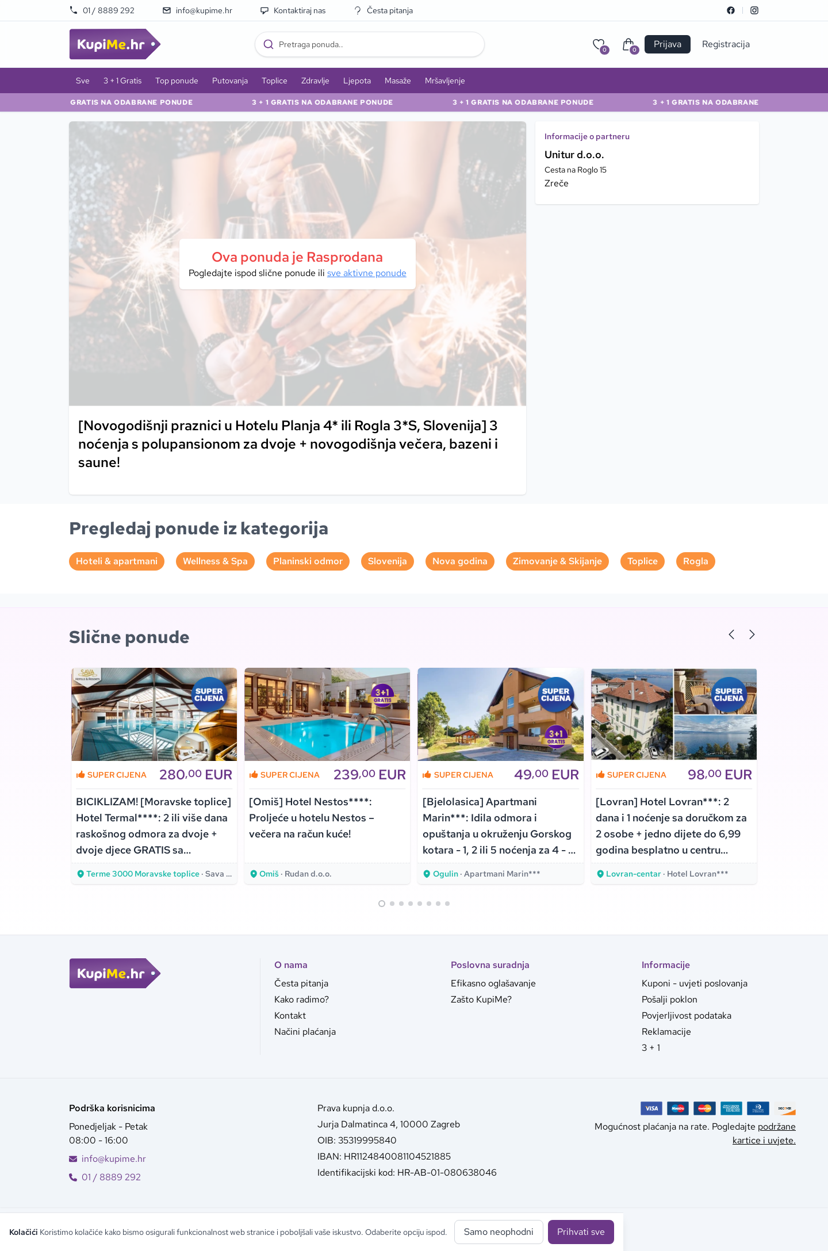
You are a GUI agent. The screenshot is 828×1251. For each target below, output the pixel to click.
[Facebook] (730, 10)
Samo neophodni (499, 1232)
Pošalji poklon (669, 999)
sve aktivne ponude (367, 273)
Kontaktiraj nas (292, 10)
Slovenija (387, 561)
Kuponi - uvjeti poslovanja (694, 983)
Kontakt (290, 1015)
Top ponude (176, 80)
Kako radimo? (301, 999)
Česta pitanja (383, 10)
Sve (83, 80)
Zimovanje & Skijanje (557, 561)
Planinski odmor (308, 561)
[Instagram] (754, 10)
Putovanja (230, 80)
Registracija (726, 44)
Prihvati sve (581, 1232)
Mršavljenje (445, 80)
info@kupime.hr (197, 10)
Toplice (275, 80)
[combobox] (370, 44)
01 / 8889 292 (102, 10)
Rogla (695, 561)
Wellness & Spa (215, 561)
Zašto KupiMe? (481, 999)
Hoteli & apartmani (117, 561)
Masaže (398, 80)
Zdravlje (315, 80)
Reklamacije (666, 1032)
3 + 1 (651, 1048)
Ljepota (357, 80)
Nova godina (460, 561)
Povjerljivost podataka (686, 1015)
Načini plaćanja (305, 1032)
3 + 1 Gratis (122, 80)
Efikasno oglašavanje (493, 983)
